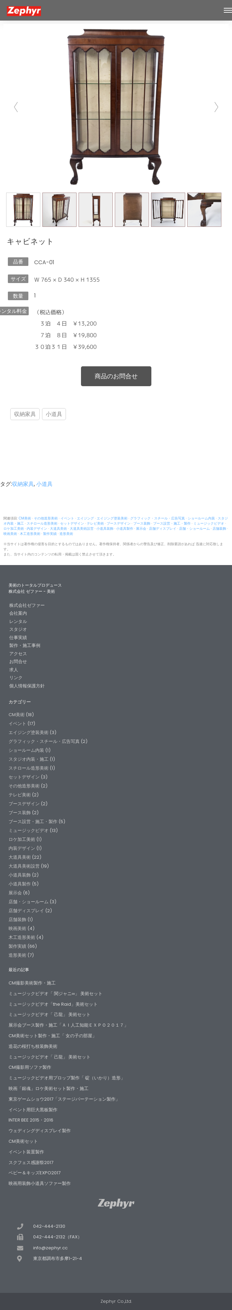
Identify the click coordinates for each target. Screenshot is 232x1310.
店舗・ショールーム (194, 528)
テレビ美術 (95, 523)
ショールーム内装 (201, 518)
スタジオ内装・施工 (29, 759)
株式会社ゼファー (27, 605)
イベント (67, 518)
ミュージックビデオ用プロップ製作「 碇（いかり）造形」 (67, 1078)
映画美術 (10, 533)
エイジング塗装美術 (112, 518)
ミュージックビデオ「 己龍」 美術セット (50, 1014)
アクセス (18, 653)
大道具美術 (58, 528)
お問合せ (18, 661)
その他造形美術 (46, 518)
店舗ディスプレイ (162, 528)
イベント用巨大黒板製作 (33, 1109)
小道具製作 (124, 528)
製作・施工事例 (24, 645)
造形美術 (66, 533)
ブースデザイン (119, 523)
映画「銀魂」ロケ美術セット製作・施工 (48, 1088)
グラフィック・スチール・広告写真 (157, 518)
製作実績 (50, 533)
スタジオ (18, 629)
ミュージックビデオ (208, 523)
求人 (13, 669)
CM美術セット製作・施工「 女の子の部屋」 (53, 1035)
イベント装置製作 (26, 1152)
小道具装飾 (104, 528)
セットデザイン (72, 523)
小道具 (54, 414)
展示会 (141, 528)
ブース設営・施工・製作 (172, 523)
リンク (16, 677)
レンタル (18, 621)
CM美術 (25, 518)
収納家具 (25, 414)
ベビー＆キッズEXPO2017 (34, 1173)
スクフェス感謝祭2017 (31, 1162)
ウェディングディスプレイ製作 (40, 1130)
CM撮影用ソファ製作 (30, 1067)
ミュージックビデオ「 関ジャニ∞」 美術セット (56, 993)
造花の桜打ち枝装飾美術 (33, 1046)
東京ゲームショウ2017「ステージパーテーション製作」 (64, 1099)
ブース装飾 (141, 523)
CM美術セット (23, 1141)
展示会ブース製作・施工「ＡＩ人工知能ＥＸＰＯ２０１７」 (68, 1025)
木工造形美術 (30, 533)
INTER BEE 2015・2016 (31, 1120)
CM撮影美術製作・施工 (32, 983)
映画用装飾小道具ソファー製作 (40, 1183)
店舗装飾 (219, 528)
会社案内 (18, 613)
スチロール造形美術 (42, 523)
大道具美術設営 (82, 528)
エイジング (85, 518)
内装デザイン (37, 528)
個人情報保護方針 (27, 686)
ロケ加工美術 (13, 528)
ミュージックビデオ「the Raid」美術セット (53, 1004)
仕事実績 (18, 637)
